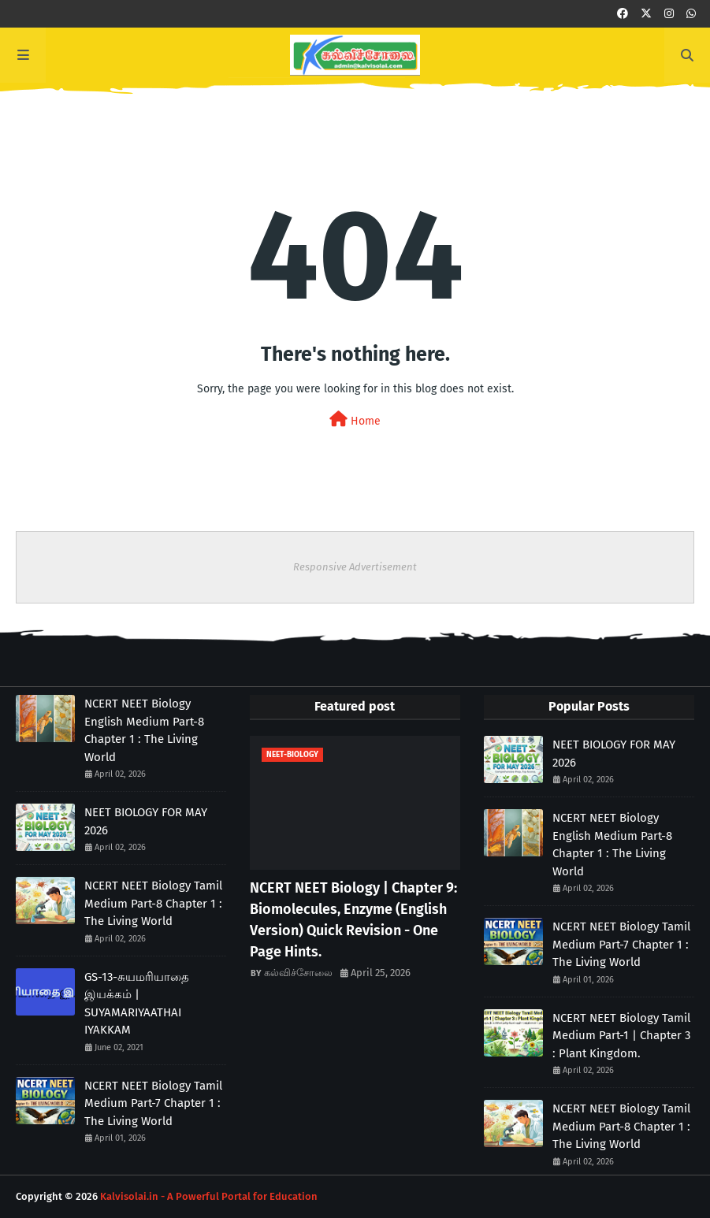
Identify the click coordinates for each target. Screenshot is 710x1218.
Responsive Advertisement (355, 567)
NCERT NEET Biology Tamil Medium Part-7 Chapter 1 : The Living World (153, 1103)
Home (355, 419)
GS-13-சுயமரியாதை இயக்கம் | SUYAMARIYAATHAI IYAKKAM (136, 1004)
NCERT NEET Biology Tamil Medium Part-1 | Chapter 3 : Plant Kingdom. (621, 1035)
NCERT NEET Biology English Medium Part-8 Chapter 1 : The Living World (144, 730)
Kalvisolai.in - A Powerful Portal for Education (209, 1196)
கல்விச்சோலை (298, 972)
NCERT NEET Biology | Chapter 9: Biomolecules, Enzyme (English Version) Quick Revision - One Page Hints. (353, 919)
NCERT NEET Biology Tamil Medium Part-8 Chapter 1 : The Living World (153, 903)
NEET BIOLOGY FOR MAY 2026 (145, 821)
